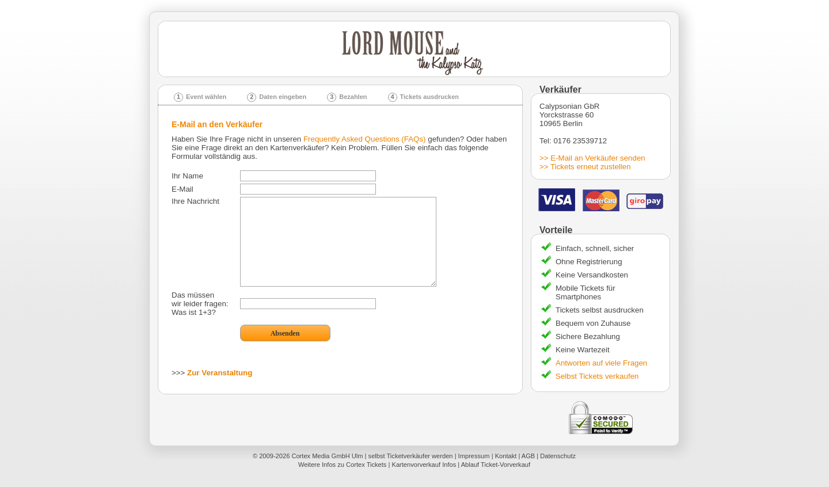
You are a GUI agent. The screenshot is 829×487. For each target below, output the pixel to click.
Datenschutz (558, 455)
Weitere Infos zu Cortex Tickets (342, 464)
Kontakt (506, 455)
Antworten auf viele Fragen (601, 363)
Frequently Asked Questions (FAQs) (364, 139)
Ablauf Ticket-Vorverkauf (495, 464)
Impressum (474, 455)
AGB (528, 455)
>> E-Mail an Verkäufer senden (592, 158)
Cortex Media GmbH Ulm (327, 455)
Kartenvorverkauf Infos (423, 464)
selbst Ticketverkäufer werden (410, 455)
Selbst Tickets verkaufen (597, 376)
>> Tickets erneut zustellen (585, 166)
